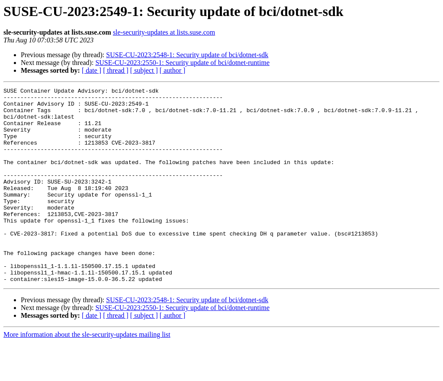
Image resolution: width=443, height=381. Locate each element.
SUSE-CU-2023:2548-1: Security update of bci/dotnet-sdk (187, 54)
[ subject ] (144, 70)
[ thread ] (115, 70)
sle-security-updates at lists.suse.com (164, 32)
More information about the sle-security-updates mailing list (86, 373)
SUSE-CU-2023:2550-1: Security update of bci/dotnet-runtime (182, 62)
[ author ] (173, 70)
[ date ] (91, 70)
